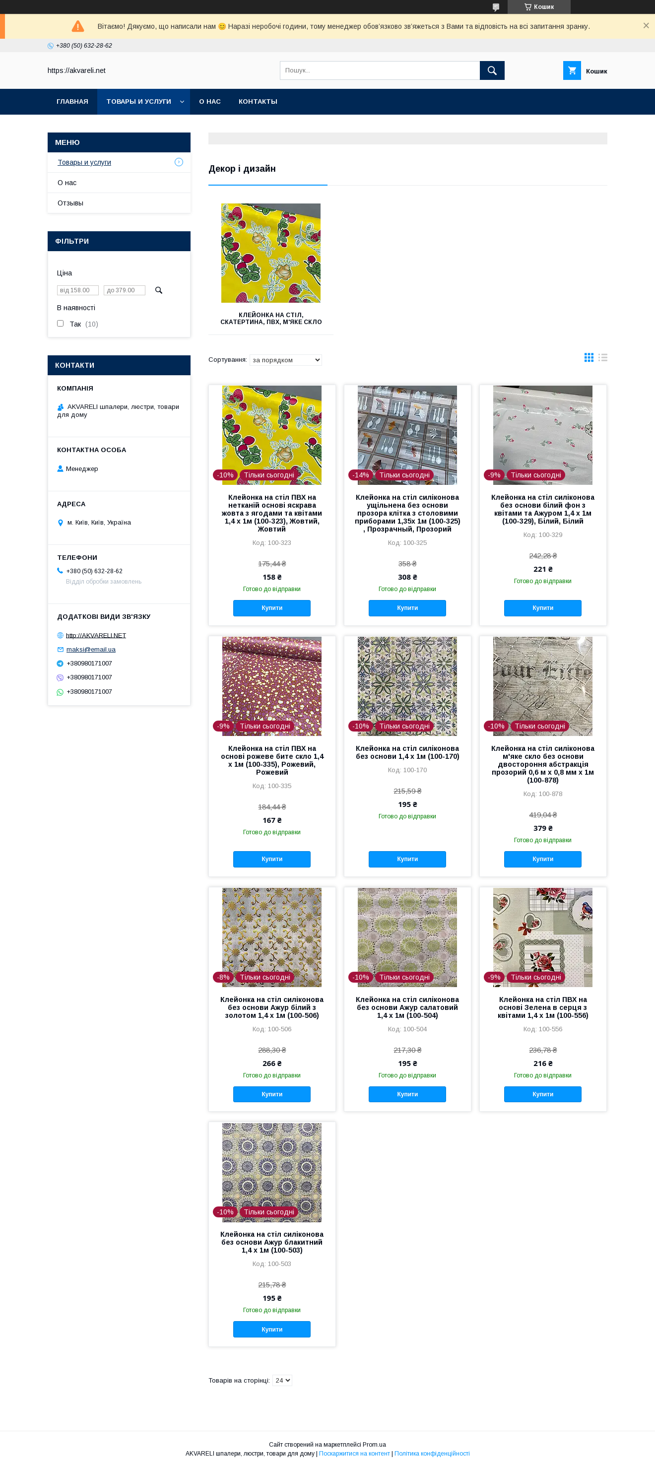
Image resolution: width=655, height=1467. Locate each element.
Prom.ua (374, 1444)
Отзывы (70, 203)
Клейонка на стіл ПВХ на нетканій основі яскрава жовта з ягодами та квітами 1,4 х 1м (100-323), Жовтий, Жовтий (272, 513)
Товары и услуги (138, 101)
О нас (210, 101)
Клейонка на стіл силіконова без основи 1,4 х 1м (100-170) (407, 752)
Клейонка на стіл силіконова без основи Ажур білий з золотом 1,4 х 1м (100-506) (272, 1007)
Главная (72, 101)
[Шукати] (492, 70)
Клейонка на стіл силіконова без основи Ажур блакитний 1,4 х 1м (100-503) (272, 1242)
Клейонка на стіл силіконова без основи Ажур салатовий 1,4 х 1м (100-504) (407, 1007)
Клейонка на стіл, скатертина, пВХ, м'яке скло (271, 319)
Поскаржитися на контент (354, 1453)
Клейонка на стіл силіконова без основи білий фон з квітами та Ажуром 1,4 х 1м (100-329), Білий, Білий (542, 509)
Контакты (258, 101)
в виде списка (602, 360)
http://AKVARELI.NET (96, 635)
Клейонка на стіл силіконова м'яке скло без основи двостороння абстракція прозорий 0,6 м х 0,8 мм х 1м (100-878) (542, 764)
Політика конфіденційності (432, 1453)
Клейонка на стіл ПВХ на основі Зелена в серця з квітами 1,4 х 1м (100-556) (543, 1007)
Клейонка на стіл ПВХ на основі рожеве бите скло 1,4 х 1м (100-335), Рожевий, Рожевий (272, 760)
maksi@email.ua (91, 649)
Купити (272, 607)
